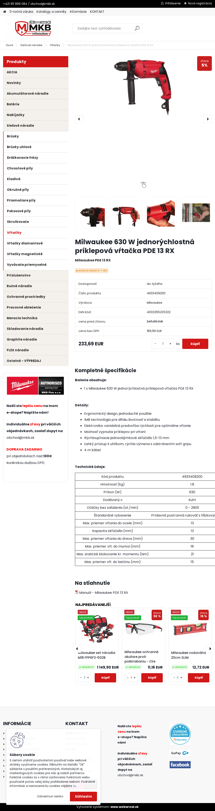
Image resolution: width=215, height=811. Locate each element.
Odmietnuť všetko (50, 796)
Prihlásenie (173, 3)
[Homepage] (4, 12)
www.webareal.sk (124, 807)
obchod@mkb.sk (20, 437)
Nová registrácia (200, 3)
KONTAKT (97, 11)
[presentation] (79, 119)
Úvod (9, 45)
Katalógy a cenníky (52, 11)
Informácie (78, 11)
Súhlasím (83, 796)
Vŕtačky (55, 45)
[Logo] (32, 28)
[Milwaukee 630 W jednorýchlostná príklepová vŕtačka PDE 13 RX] (143, 87)
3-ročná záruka (21, 11)
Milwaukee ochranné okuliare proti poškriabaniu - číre (141, 657)
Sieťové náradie (31, 45)
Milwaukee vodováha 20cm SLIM (188, 655)
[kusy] (163, 343)
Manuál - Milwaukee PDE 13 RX (101, 592)
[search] (137, 30)
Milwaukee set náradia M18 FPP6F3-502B (96, 655)
